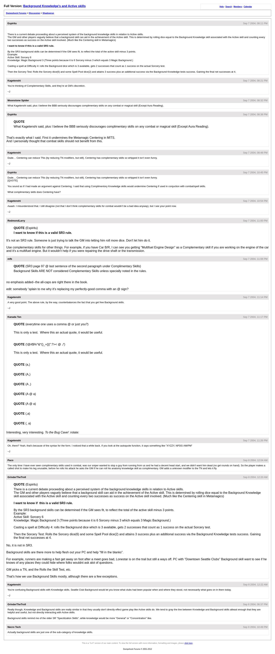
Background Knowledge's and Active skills (54, 6)
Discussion (34, 13)
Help (222, 7)
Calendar (248, 7)
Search (228, 7)
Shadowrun (48, 13)
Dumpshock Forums (16, 13)
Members (238, 7)
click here (188, 643)
